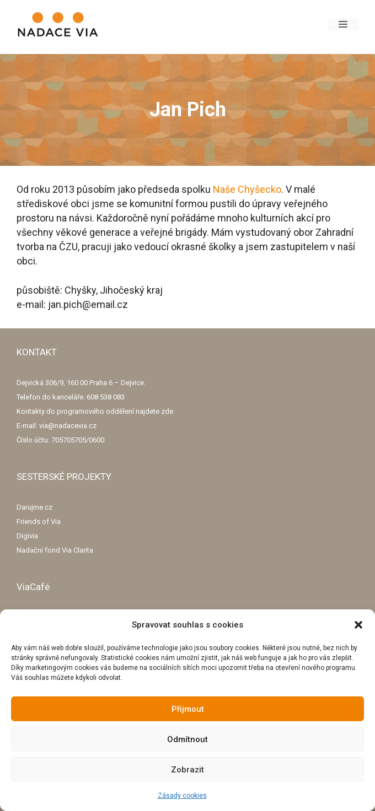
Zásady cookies (182, 795)
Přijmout (188, 709)
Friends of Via (39, 521)
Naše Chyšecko (247, 189)
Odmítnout (187, 739)
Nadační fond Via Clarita (55, 550)
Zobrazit (187, 770)
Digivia (27, 536)
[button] (358, 624)
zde (167, 411)
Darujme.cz (34, 507)
